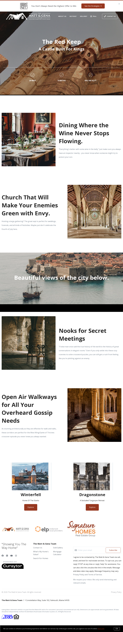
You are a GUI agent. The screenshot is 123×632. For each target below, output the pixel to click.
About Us (62, 16)
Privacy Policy (116, 592)
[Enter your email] (91, 550)
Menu (93, 16)
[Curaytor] (13, 568)
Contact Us (37, 547)
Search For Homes (40, 558)
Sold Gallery (58, 547)
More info (101, 629)
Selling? (83, 16)
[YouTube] (11, 555)
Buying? (73, 16)
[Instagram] (16, 555)
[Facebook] (3, 555)
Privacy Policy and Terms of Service (87, 574)
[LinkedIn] (7, 555)
